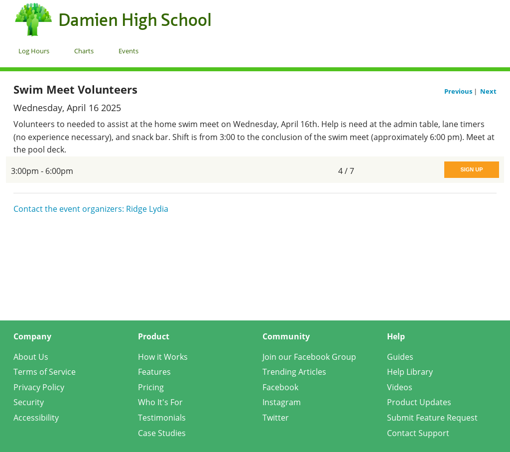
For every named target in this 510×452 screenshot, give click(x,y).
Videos (399, 387)
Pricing (151, 387)
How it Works (163, 356)
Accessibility (36, 417)
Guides (400, 356)
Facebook (280, 387)
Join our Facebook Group (309, 356)
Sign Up (471, 169)
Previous (459, 91)
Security (28, 402)
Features (154, 371)
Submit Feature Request (432, 417)
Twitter (275, 417)
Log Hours (33, 50)
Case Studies (162, 433)
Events (128, 50)
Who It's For (160, 402)
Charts (84, 50)
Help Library (410, 371)
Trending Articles (294, 371)
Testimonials (162, 417)
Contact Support (418, 433)
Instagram (281, 402)
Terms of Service (44, 371)
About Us (30, 356)
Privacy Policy (38, 387)
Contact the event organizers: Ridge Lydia (90, 208)
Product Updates (419, 402)
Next (488, 91)
